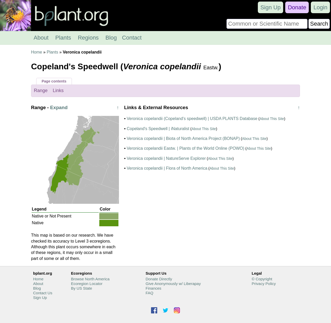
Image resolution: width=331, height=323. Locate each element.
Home (36, 52)
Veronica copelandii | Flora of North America (167, 168)
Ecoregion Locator (86, 283)
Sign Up (270, 7)
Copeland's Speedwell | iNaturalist (158, 128)
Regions (88, 37)
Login (320, 7)
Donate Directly (159, 279)
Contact (132, 37)
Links (58, 90)
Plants (63, 37)
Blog (111, 37)
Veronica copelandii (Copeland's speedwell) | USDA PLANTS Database (192, 118)
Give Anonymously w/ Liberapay (173, 283)
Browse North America (90, 279)
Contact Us (42, 293)
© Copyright (262, 279)
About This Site (272, 119)
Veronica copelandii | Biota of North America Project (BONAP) (183, 138)
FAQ (149, 293)
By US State (81, 288)
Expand (59, 107)
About (41, 37)
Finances (153, 288)
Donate (297, 7)
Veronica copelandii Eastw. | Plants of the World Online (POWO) (185, 148)
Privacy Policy (264, 283)
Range (41, 90)
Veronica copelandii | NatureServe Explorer (166, 158)
